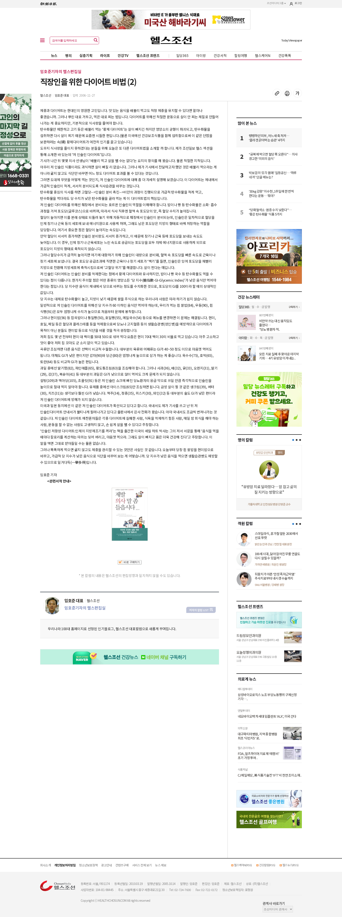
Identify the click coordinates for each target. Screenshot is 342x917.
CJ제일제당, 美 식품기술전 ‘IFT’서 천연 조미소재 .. (269, 775)
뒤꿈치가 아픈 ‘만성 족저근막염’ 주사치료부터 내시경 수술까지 (275, 576)
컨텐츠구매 (122, 865)
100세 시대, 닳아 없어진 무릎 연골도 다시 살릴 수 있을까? (277, 555)
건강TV (123, 55)
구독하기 (293, 307)
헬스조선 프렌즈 (148, 55)
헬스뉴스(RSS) (290, 865)
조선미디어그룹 (276, 3)
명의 (68, 55)
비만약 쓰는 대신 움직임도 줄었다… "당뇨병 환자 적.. (275, 325)
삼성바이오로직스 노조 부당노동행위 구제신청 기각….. (267, 697)
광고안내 (106, 865)
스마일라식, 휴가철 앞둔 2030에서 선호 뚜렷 (276, 535)
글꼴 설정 (297, 93)
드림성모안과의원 (248, 635)
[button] (293, 440)
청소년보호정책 (88, 865)
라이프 (105, 55)
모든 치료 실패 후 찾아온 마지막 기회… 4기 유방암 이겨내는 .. (279, 356)
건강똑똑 (284, 55)
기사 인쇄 (287, 93)
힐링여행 (240, 55)
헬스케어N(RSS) (243, 865)
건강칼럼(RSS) (267, 865)
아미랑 (201, 55)
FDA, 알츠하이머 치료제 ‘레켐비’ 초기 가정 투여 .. (258, 755)
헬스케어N (262, 55)
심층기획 (85, 55)
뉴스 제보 (160, 865)
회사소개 (45, 865)
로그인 (298, 3)
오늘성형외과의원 (248, 652)
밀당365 (182, 55)
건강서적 (220, 55)
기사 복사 (277, 93)
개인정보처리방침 (65, 865)
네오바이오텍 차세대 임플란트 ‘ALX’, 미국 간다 (267, 716)
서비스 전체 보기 (142, 865)
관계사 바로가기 (274, 903)
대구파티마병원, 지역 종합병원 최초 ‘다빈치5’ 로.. (257, 736)
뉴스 (54, 55)
